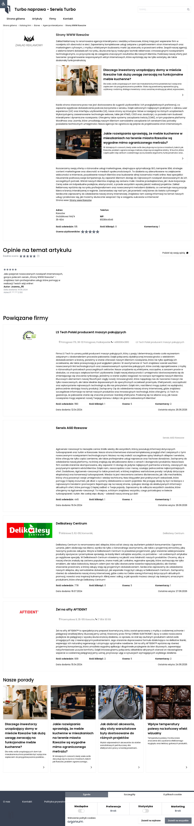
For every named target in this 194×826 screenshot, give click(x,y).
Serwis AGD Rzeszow (71, 428)
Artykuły (37, 18)
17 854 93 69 (104, 619)
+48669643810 (121, 342)
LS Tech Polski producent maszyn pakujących (91, 332)
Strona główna (16, 18)
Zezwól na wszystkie (178, 820)
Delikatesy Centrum (71, 523)
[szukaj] (164, 9)
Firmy (52, 18)
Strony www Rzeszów (81, 200)
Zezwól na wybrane (151, 820)
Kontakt (68, 18)
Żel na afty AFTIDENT (71, 609)
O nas (6, 801)
